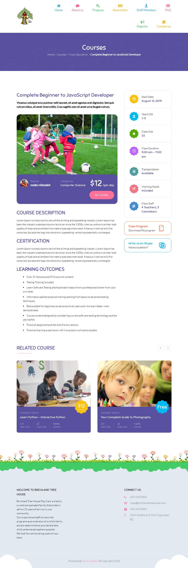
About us (77, 10)
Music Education (78, 54)
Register (142, 26)
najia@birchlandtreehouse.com (148, 503)
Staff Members (146, 10)
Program (98, 10)
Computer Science (73, 185)
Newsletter (120, 10)
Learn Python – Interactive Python (42, 417)
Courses (61, 54)
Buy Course (101, 195)
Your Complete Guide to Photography (126, 417)
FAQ (168, 10)
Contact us (164, 26)
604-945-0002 (138, 497)
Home (58, 10)
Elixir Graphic (90, 561)
